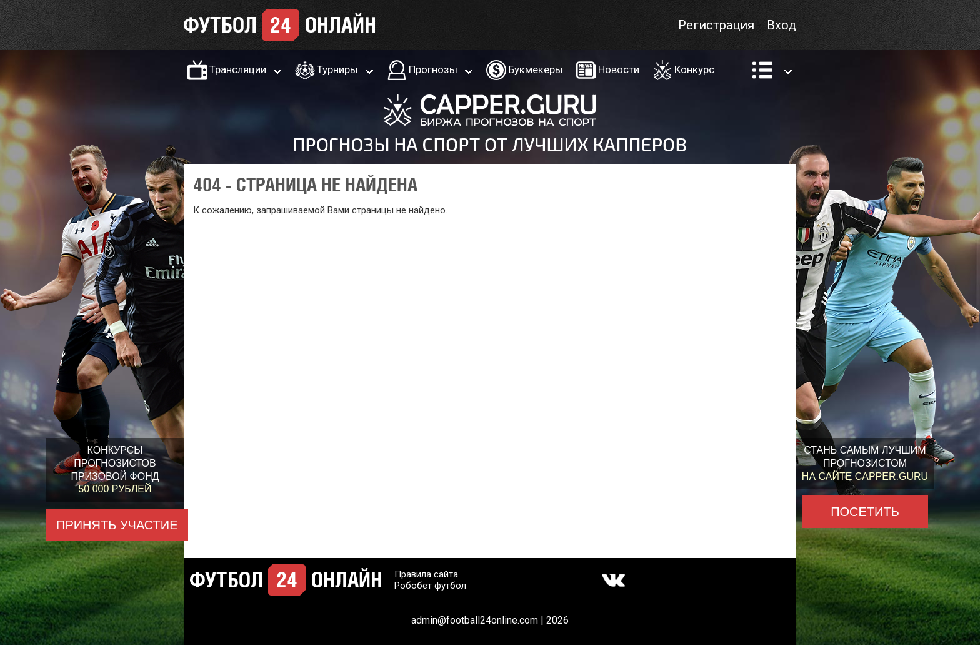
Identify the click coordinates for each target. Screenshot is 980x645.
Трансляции (237, 69)
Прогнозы (433, 69)
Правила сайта (426, 574)
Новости (618, 69)
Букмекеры (535, 69)
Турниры (337, 69)
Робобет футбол (430, 585)
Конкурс (694, 69)
